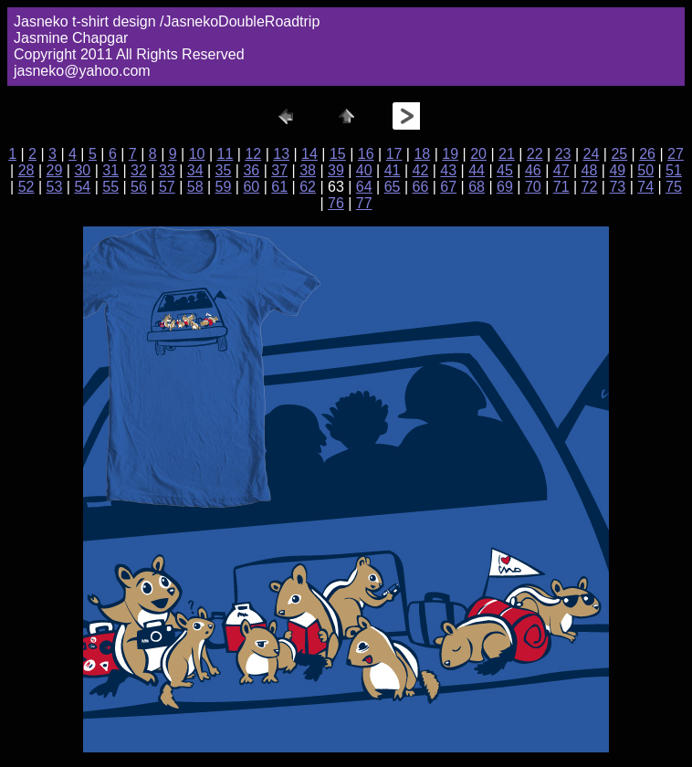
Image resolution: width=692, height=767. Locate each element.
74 (645, 186)
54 (82, 186)
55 (110, 186)
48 (590, 170)
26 (647, 154)
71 (561, 186)
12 (253, 154)
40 (364, 170)
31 (110, 170)
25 (619, 154)
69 (505, 186)
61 (279, 186)
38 (307, 170)
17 (394, 154)
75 (674, 186)
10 (197, 154)
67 (448, 186)
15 (338, 154)
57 (167, 186)
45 (505, 170)
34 (195, 170)
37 (279, 170)
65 (392, 186)
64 (364, 186)
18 (422, 154)
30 (82, 170)
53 (55, 186)
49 (617, 170)
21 (506, 154)
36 (251, 170)
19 (450, 154)
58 (195, 186)
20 (478, 154)
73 (617, 186)
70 (533, 186)
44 (476, 170)
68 (476, 186)
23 (563, 154)
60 (251, 186)
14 (309, 154)
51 (674, 170)
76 (336, 203)
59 (223, 186)
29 (55, 170)
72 (590, 186)
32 (139, 170)
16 (366, 154)
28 (26, 170)
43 (448, 170)
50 (645, 170)
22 (535, 154)
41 (392, 170)
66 (421, 186)
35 (223, 170)
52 (26, 186)
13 (281, 154)
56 (139, 186)
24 (591, 154)
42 (421, 170)
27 (675, 154)
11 (225, 154)
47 (561, 170)
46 (533, 170)
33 (167, 170)
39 (336, 170)
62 (307, 186)
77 (364, 203)
